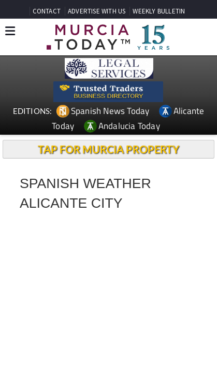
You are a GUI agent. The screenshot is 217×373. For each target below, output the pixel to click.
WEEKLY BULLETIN (159, 11)
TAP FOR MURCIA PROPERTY (108, 149)
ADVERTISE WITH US (96, 11)
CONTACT (47, 11)
